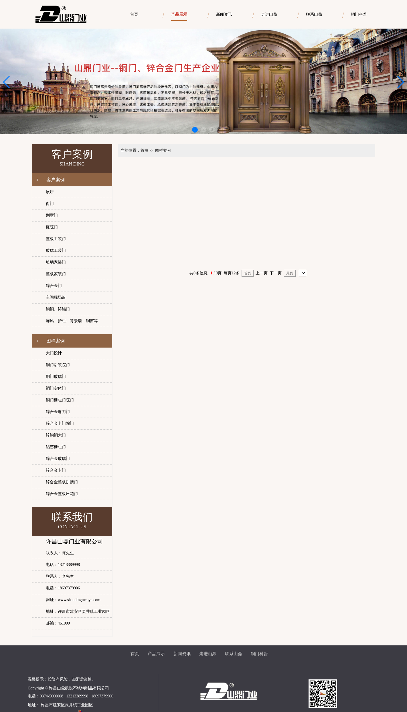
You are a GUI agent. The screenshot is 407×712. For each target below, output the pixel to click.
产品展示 (156, 653)
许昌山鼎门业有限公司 (74, 541)
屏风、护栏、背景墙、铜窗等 (72, 321)
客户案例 (55, 179)
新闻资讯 (182, 653)
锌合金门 (54, 286)
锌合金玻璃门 (58, 458)
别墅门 (52, 215)
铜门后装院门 (58, 365)
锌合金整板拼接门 (62, 482)
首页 (145, 150)
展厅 (50, 192)
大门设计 (54, 353)
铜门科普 (259, 653)
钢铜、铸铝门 (58, 309)
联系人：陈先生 (60, 553)
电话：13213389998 (63, 565)
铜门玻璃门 (56, 376)
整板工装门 (56, 239)
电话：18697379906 (63, 588)
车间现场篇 (56, 297)
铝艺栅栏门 (56, 447)
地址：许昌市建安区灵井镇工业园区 (78, 611)
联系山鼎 (233, 653)
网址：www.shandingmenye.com (73, 600)
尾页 (289, 273)
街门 (50, 204)
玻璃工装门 (56, 250)
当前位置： (130, 150)
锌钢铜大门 (56, 435)
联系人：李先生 (60, 576)
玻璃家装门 (56, 262)
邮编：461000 (58, 623)
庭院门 (52, 227)
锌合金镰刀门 (58, 412)
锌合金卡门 (56, 470)
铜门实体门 (56, 388)
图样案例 (55, 340)
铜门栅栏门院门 (60, 400)
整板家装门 (56, 274)
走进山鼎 (207, 653)
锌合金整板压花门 (62, 494)
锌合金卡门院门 (60, 423)
